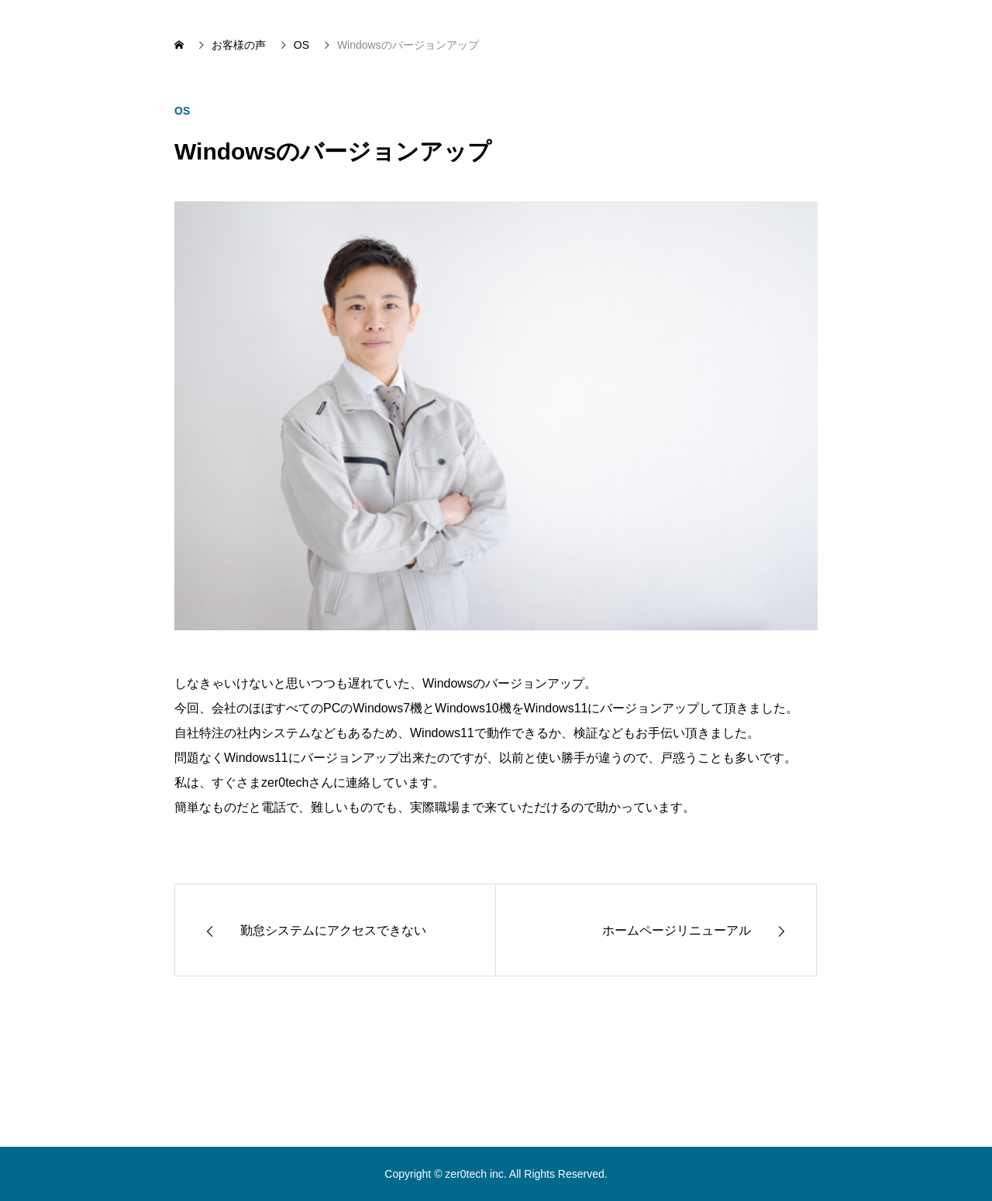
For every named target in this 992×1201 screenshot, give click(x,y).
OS (182, 110)
